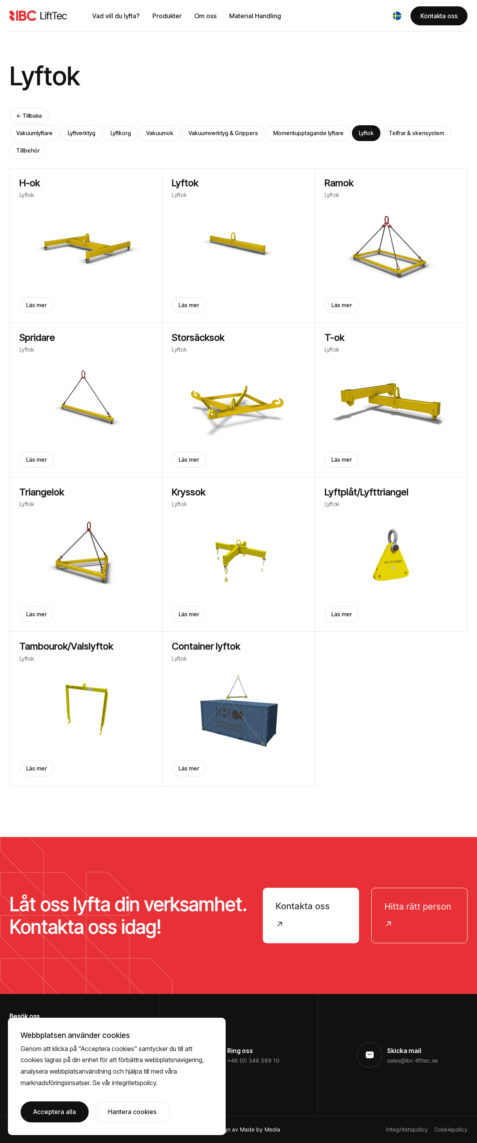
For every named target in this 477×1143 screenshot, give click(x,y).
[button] (397, 16)
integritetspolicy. (135, 1083)
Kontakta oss (439, 16)
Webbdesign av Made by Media (239, 1129)
